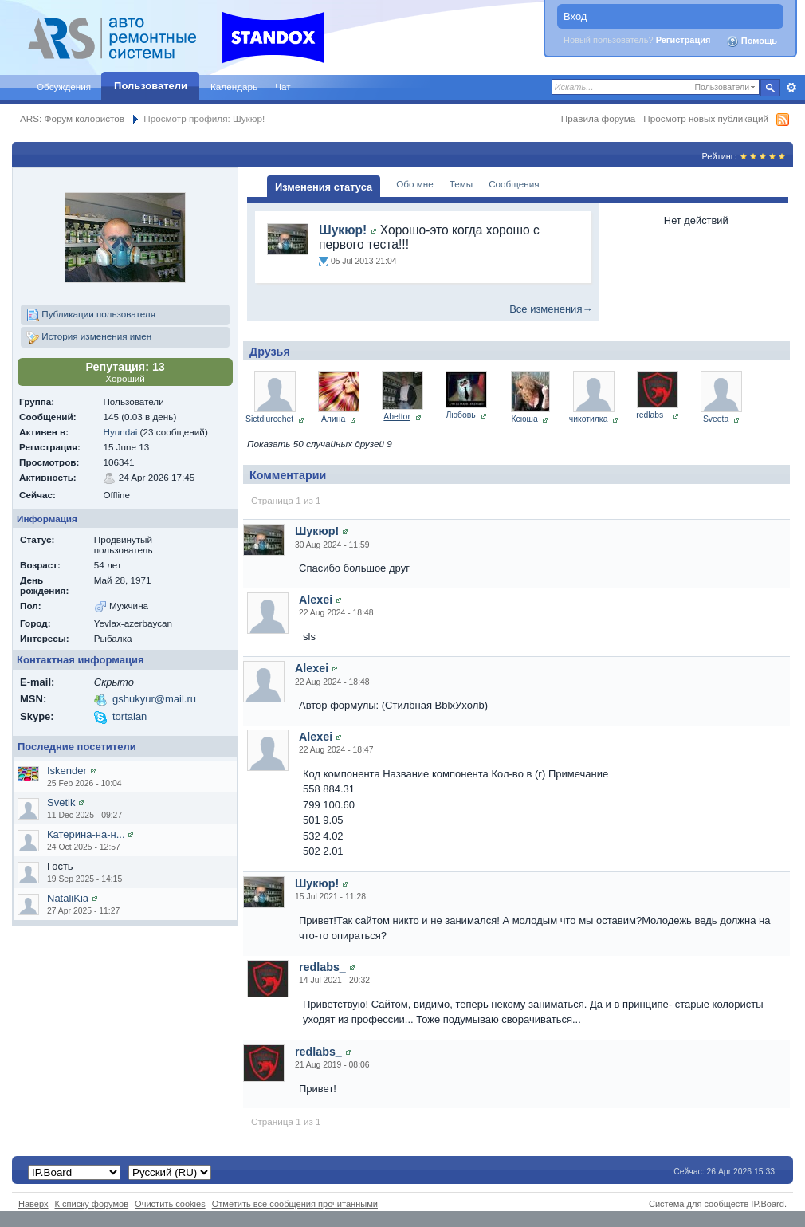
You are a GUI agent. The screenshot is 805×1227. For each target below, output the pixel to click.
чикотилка (588, 419)
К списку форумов (92, 1204)
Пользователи (150, 86)
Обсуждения (64, 86)
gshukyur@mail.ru (154, 699)
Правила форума (598, 118)
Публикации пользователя (90, 315)
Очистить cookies (170, 1204)
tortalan (129, 716)
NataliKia (67, 898)
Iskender (67, 771)
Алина (333, 419)
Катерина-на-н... (86, 834)
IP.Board (767, 1204)
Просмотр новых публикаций (705, 118)
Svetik (61, 802)
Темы (461, 184)
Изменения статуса (323, 187)
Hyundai (120, 432)
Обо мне (415, 184)
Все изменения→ (550, 309)
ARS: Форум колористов (72, 118)
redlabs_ (652, 415)
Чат (282, 86)
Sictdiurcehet (269, 419)
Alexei (315, 599)
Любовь (460, 415)
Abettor (396, 416)
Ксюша (525, 419)
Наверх (33, 1204)
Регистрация (683, 40)
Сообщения (514, 184)
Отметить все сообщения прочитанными (295, 1204)
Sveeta (715, 419)
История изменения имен (88, 337)
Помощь (751, 41)
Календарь (233, 86)
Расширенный (791, 88)
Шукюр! (343, 230)
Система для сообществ (698, 1204)
